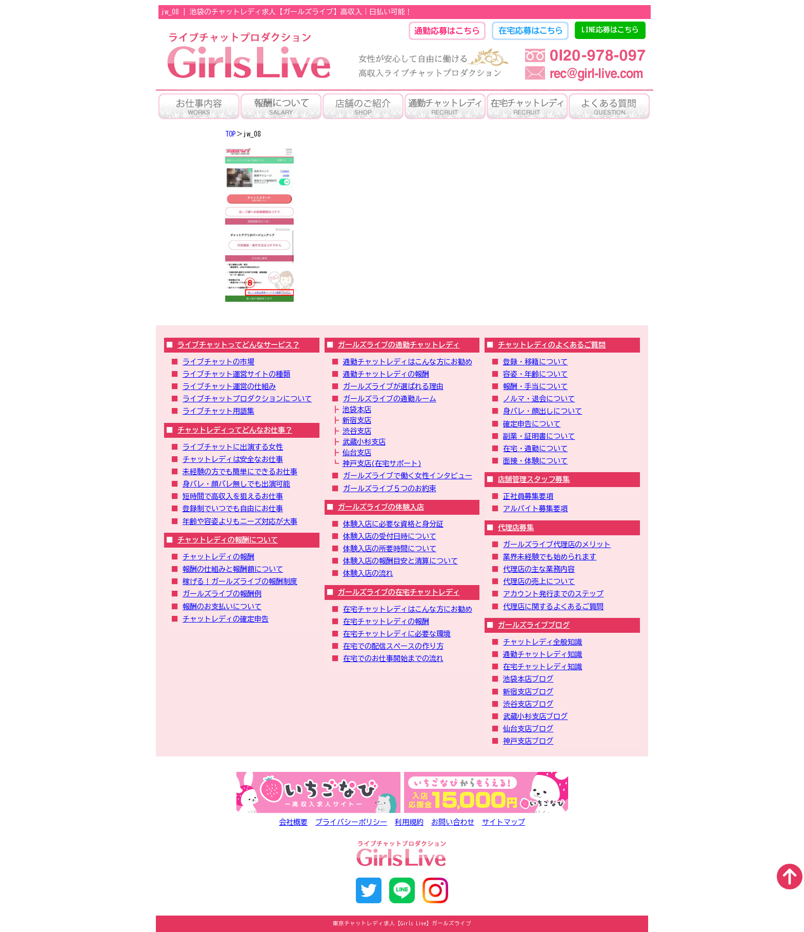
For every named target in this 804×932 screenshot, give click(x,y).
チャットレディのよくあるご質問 (552, 344)
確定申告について (531, 424)
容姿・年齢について (535, 374)
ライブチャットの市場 (218, 361)
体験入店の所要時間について (389, 548)
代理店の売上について (539, 581)
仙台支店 (357, 452)
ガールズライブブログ (534, 625)
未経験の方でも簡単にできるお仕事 (240, 471)
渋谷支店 (357, 431)
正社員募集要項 (528, 496)
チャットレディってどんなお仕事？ (234, 430)
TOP (230, 134)
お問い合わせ (452, 822)
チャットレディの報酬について (227, 539)
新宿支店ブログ (528, 691)
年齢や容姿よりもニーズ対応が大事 (240, 521)
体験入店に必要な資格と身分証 (393, 524)
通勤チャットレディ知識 (542, 654)
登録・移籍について (535, 361)
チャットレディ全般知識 (542, 642)
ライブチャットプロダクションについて (247, 398)
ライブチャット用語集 (218, 411)
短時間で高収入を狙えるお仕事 (233, 496)
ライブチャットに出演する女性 (233, 447)
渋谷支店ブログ (528, 704)
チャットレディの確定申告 (226, 619)
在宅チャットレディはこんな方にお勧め (407, 609)
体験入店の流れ (368, 573)
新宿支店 (357, 420)
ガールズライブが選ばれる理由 (393, 386)
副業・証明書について (539, 436)
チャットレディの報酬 (218, 556)
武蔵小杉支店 (364, 441)
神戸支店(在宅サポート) (382, 463)
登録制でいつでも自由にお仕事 (233, 508)
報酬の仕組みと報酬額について (233, 569)
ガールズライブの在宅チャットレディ (399, 592)
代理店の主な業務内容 (539, 569)
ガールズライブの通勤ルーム (389, 398)
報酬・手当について (535, 386)
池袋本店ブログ (528, 679)
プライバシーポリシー (351, 822)
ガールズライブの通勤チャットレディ (399, 344)
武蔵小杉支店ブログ (535, 716)
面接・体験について (535, 460)
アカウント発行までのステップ (553, 593)
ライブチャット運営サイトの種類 (236, 374)
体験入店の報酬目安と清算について (400, 561)
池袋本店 (357, 409)
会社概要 (293, 822)
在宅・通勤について (535, 448)
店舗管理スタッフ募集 (534, 479)
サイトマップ (503, 822)
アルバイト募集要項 (535, 508)
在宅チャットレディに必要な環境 (397, 633)
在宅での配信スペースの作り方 (393, 646)
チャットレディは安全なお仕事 (233, 459)
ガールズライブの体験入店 (381, 507)
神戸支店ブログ (528, 741)
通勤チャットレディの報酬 (386, 374)
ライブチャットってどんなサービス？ (238, 344)
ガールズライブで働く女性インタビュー (407, 475)
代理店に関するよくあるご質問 (553, 606)
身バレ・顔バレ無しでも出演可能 (236, 484)
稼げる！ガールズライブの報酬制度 (240, 581)
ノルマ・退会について (539, 398)
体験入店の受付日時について (389, 536)
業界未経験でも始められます (549, 556)
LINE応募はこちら (610, 29)
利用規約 (409, 822)
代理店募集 (516, 527)
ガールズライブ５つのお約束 (389, 488)
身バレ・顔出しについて (542, 411)
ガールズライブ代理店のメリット (557, 544)
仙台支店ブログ (528, 728)
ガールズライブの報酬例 (222, 593)
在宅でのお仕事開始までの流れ (393, 658)
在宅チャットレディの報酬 (386, 621)
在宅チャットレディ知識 (542, 666)
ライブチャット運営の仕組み (229, 386)
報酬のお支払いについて (222, 606)
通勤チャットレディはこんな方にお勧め (407, 361)
